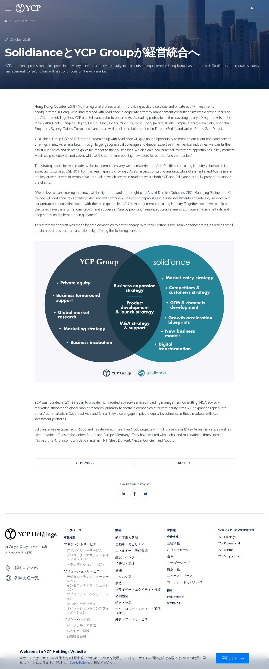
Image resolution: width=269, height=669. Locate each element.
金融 (118, 570)
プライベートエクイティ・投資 (138, 590)
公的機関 (121, 596)
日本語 (260, 8)
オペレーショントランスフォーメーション (88, 611)
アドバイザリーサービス (84, 551)
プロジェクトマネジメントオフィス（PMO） (88, 557)
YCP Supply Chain (229, 557)
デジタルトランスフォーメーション (88, 579)
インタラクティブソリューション (88, 588)
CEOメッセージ (178, 550)
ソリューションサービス (82, 572)
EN (251, 8)
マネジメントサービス (80, 545)
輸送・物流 (123, 603)
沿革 (170, 557)
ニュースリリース (24, 21)
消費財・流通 (125, 564)
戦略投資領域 (76, 637)
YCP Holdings (226, 537)
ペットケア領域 (78, 631)
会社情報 (173, 544)
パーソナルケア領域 (81, 626)
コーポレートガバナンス (185, 583)
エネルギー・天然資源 (131, 551)
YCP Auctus (225, 550)
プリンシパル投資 (77, 619)
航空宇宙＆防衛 (126, 538)
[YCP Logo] (28, 8)
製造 (118, 583)
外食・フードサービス (131, 620)
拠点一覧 (173, 570)
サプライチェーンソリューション (88, 596)
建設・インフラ (126, 558)
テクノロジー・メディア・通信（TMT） (138, 611)
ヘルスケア (123, 577)
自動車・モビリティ (129, 545)
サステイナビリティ (81, 604)
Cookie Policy (79, 663)
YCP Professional (229, 544)
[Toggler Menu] (8, 8)
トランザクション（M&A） (86, 565)
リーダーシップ (178, 563)
